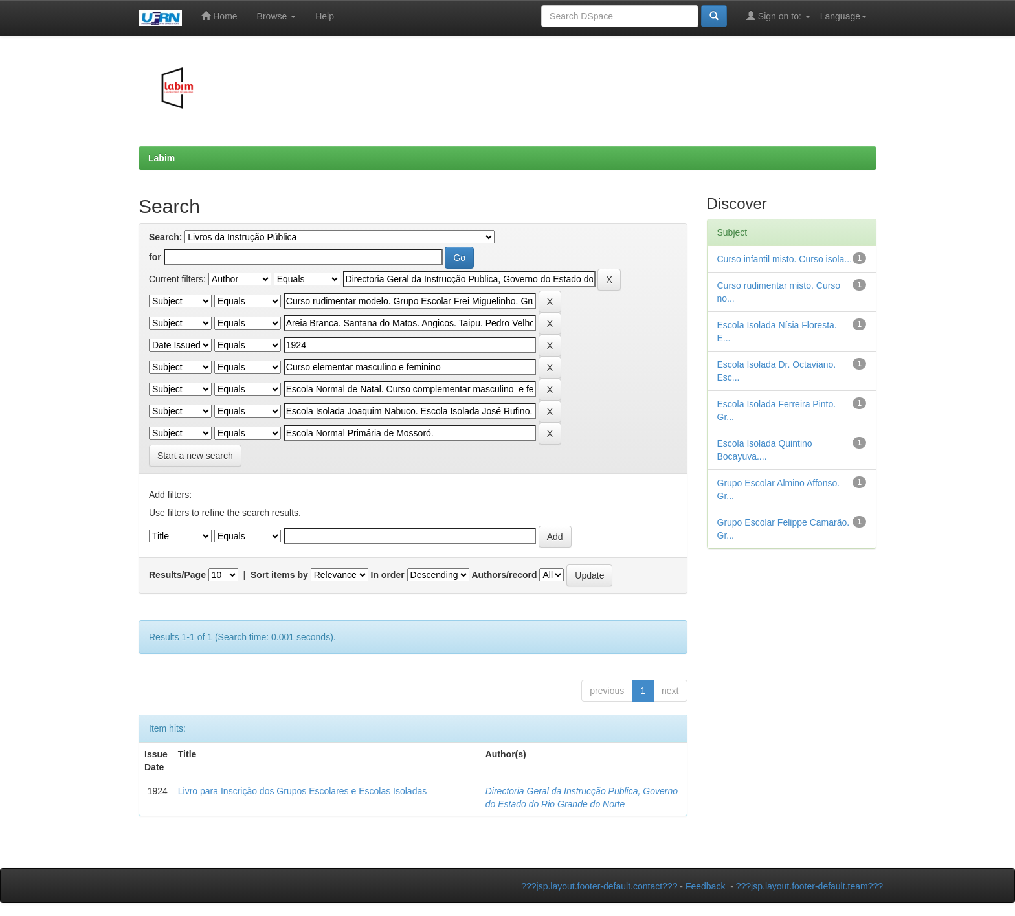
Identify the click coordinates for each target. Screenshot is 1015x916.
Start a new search (195, 456)
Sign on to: (778, 15)
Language (843, 16)
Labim (161, 158)
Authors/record (504, 575)
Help (324, 16)
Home (219, 15)
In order (388, 575)
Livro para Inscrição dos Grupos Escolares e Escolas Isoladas (302, 791)
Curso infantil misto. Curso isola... (785, 259)
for (155, 257)
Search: (165, 237)
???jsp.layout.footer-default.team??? (809, 886)
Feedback (705, 886)
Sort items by (279, 575)
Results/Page (177, 575)
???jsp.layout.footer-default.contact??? (599, 886)
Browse (276, 16)
